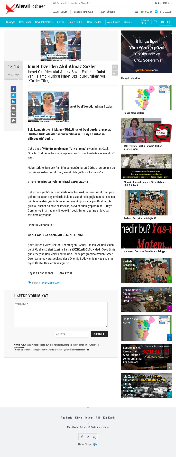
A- (114, 73)
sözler (45, 282)
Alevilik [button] (62, 22)
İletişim (89, 417)
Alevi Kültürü (76, 22)
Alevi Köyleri (113, 22)
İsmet (52, 282)
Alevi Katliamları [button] (44, 22)
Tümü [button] (128, 22)
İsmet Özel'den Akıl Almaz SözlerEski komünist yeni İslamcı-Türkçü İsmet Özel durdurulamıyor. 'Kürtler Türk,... (67, 76)
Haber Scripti (85, 444)
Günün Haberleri (60, 3)
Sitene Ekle (86, 3)
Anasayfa (10, 22)
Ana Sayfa (66, 417)
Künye (78, 417)
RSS (98, 417)
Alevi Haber (25, 22)
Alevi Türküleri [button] (95, 22)
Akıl (58, 282)
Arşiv (74, 3)
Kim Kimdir (109, 417)
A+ (115, 67)
